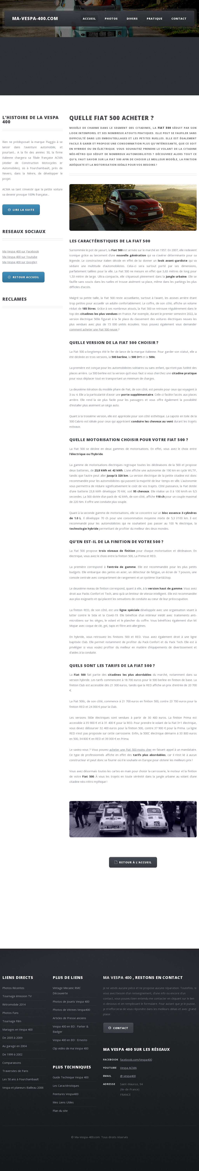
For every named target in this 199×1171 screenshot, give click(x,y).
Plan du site (60, 1111)
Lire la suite (24, 210)
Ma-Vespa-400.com (35, 18)
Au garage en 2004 (14, 1046)
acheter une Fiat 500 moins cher (130, 749)
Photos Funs (10, 1013)
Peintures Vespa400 (65, 1094)
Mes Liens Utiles (63, 1102)
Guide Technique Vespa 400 (70, 1077)
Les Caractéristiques (66, 1085)
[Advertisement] (99, 66)
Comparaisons (11, 1063)
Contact (179, 18)
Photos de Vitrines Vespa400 (71, 1010)
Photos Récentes (13, 988)
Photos (111, 18)
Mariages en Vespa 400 (17, 1029)
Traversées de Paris (15, 1071)
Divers (132, 18)
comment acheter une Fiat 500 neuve (93, 329)
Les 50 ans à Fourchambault (20, 1079)
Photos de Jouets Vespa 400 (71, 1001)
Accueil (89, 18)
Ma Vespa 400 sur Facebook (20, 251)
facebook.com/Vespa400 (136, 1059)
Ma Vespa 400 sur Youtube (19, 257)
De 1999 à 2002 (12, 1054)
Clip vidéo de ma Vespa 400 (70, 1048)
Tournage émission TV (17, 996)
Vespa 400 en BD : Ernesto (70, 1040)
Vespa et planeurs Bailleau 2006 (22, 1087)
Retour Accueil (26, 277)
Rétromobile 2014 (13, 1004)
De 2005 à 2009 (12, 1038)
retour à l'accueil (135, 862)
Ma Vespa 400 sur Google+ (19, 262)
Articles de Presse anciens (69, 1018)
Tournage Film (11, 1021)
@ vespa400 (128, 1076)
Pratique (154, 18)
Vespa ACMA (128, 1068)
